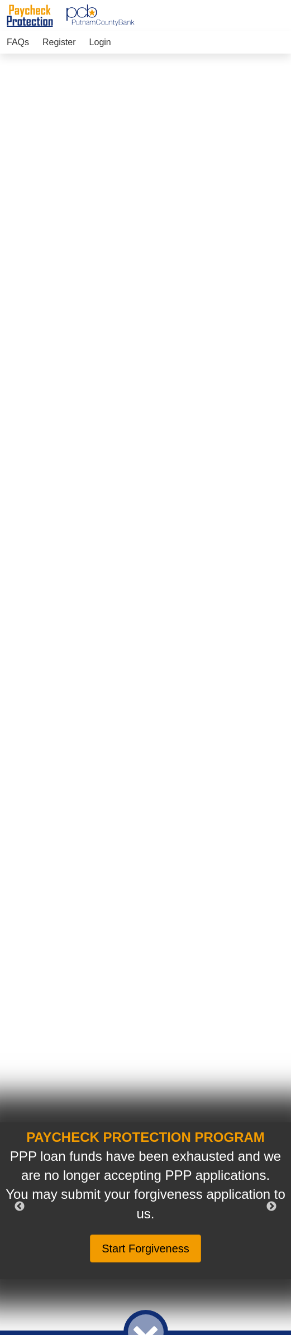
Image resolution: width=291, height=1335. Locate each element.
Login (100, 42)
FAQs (18, 42)
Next (271, 1206)
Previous (19, 1206)
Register (59, 42)
